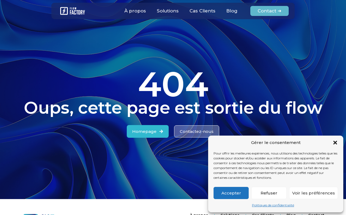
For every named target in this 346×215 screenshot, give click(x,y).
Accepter (231, 193)
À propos (135, 11)
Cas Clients (202, 11)
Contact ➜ (269, 11)
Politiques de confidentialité (273, 205)
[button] (335, 142)
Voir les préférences (313, 193)
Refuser (269, 193)
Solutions (168, 11)
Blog (231, 11)
